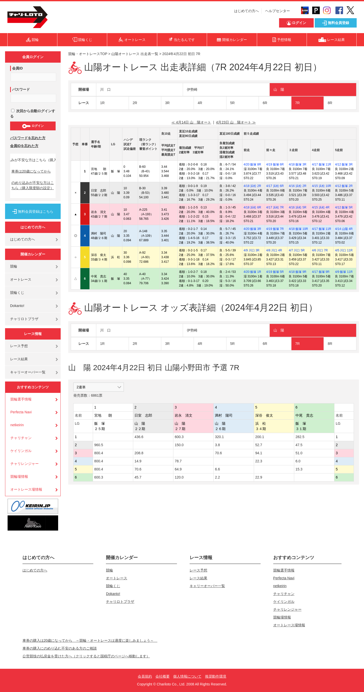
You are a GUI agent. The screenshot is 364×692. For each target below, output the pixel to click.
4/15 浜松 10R (321, 186)
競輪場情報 (19, 476)
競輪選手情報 (21, 399)
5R (232, 103)
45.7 (137, 477)
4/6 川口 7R (320, 250)
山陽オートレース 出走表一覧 (134, 54)
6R (265, 103)
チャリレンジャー (24, 464)
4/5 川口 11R (343, 250)
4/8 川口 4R (274, 250)
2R (135, 103)
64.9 (178, 469)
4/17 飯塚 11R (321, 164)
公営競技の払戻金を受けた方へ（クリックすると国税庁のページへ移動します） (86, 656)
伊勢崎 (192, 89)
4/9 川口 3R (252, 250)
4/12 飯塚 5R (343, 207)
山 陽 (279, 89)
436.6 (138, 437)
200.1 (259, 437)
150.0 (179, 445)
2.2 (217, 477)
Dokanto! (17, 306)
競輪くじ (17, 293)
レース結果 (19, 359)
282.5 (299, 437)
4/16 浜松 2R (297, 186)
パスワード (21, 89)
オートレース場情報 (26, 489)
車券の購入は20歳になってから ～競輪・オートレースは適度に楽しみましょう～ (89, 640)
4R (200, 103)
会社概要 (162, 676)
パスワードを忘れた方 (28, 138)
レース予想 (19, 346)
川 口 (105, 89)
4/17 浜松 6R (275, 186)
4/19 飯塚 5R (275, 272)
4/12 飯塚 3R (343, 164)
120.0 (179, 477)
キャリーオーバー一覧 (28, 372)
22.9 (258, 477)
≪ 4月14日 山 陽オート (191, 122)
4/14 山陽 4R (343, 229)
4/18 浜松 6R (252, 207)
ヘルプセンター (277, 11)
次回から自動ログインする (32, 113)
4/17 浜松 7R (275, 207)
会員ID (17, 68)
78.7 (178, 461)
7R (297, 103)
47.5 (298, 445)
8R (330, 103)
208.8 (138, 453)
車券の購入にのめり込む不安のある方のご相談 (59, 648)
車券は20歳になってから (31, 171)
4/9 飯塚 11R (343, 272)
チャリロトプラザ (24, 319)
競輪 (13, 266)
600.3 (179, 437)
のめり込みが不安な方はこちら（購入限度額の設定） (32, 185)
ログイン (32, 126)
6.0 (297, 461)
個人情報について (187, 676)
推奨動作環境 (215, 676)
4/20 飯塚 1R (252, 272)
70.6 (218, 453)
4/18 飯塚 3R (297, 164)
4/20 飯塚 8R (252, 164)
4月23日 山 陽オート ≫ (236, 122)
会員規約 (145, 676)
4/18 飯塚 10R (298, 229)
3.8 (217, 445)
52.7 (258, 445)
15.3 (298, 469)
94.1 (258, 453)
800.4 (98, 453)
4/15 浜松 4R (320, 207)
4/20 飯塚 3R (252, 229)
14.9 (137, 461)
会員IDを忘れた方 (24, 146)
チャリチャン (21, 438)
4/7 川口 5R (297, 250)
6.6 (217, 469)
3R (167, 103)
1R (102, 103)
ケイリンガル (21, 451)
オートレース (20, 279)
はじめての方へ (246, 11)
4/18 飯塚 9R (297, 272)
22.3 (258, 461)
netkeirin (17, 425)
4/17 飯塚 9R (320, 272)
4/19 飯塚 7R (275, 229)
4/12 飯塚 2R (343, 186)
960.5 (98, 445)
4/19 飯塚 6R (275, 164)
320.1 (219, 437)
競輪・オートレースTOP (87, 54)
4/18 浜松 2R (252, 186)
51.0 (298, 453)
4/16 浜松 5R (297, 207)
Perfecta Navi (21, 412)
